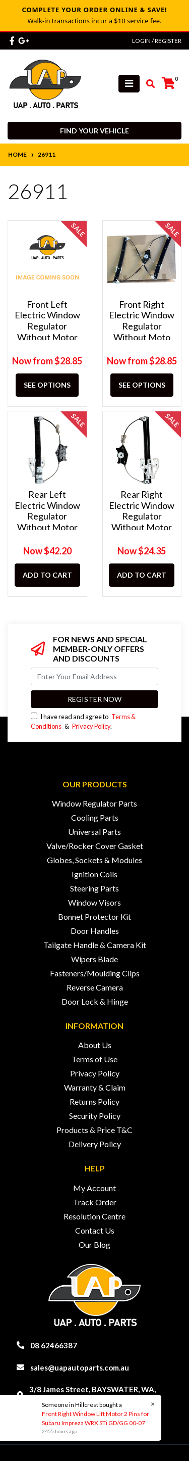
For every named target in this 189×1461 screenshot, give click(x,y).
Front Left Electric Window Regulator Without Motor (47, 321)
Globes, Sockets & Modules (94, 860)
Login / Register (156, 40)
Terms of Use (94, 1059)
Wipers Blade (94, 959)
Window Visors (94, 902)
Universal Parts (94, 831)
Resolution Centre (94, 1216)
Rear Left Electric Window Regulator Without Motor (47, 511)
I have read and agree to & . (83, 721)
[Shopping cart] (168, 83)
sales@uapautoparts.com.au (79, 1367)
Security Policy (94, 1115)
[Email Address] (94, 676)
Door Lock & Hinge (94, 1001)
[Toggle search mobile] (147, 84)
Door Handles (95, 930)
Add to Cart (47, 575)
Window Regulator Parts (94, 803)
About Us (94, 1045)
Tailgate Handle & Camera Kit (94, 945)
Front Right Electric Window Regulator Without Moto (141, 321)
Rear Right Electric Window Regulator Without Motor (141, 511)
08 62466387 (53, 1345)
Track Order (94, 1202)
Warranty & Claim (94, 1087)
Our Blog (94, 1244)
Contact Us (94, 1230)
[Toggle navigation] (129, 83)
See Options (47, 385)
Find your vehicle (94, 130)
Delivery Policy (95, 1144)
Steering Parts (94, 888)
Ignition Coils (94, 874)
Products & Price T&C (94, 1130)
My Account (94, 1188)
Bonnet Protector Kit (94, 916)
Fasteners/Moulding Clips (95, 973)
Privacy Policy (91, 726)
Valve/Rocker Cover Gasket (94, 846)
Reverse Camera (95, 987)
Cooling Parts (94, 817)
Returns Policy (94, 1101)
